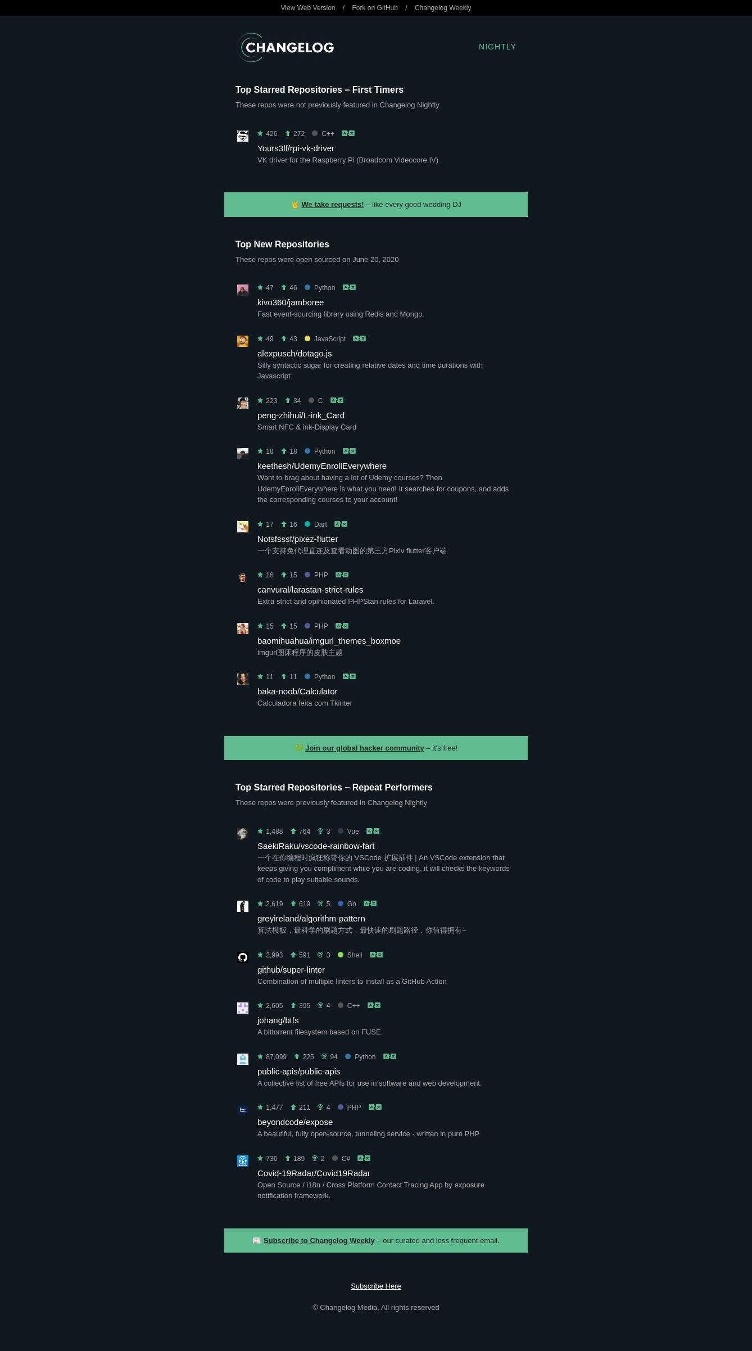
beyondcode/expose (295, 1122)
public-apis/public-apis (299, 1071)
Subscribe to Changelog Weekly (319, 1240)
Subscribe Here (376, 1286)
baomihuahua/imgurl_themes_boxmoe (329, 640)
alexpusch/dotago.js (294, 353)
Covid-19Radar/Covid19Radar (313, 1173)
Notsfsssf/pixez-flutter (297, 539)
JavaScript (325, 339)
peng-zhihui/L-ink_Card (301, 415)
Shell (350, 955)
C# (341, 1159)
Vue (348, 831)
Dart (316, 524)
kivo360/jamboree (290, 302)
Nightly (498, 46)
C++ (323, 134)
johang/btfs (277, 1020)
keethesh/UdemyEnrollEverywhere (322, 466)
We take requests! (333, 204)
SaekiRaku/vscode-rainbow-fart (315, 846)
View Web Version (308, 8)
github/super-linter (291, 969)
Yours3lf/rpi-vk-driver (295, 148)
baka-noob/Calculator (297, 691)
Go (347, 904)
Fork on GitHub (375, 8)
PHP (316, 575)
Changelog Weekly (443, 8)
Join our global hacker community (364, 748)
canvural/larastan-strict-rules (310, 589)
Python (320, 288)
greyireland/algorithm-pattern (311, 918)
